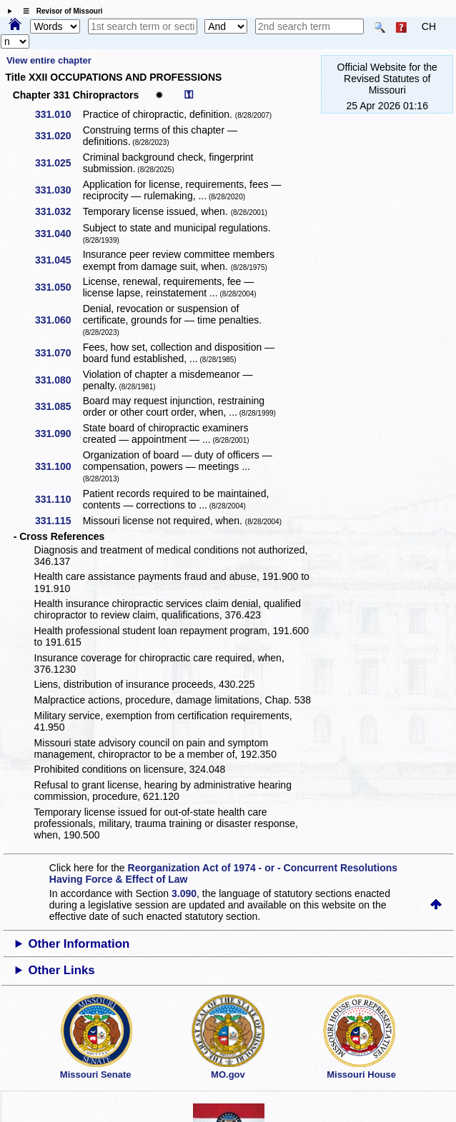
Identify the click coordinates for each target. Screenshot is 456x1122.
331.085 (58, 406)
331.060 (58, 320)
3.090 (184, 893)
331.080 (58, 380)
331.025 (58, 163)
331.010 (58, 114)
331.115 (58, 520)
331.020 (58, 135)
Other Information (78, 944)
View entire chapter (48, 60)
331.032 (58, 211)
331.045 (58, 260)
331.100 (58, 466)
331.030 (58, 190)
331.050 (58, 287)
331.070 (58, 353)
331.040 (58, 233)
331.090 (58, 433)
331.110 (58, 499)
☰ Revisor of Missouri (59, 11)
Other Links (61, 970)
